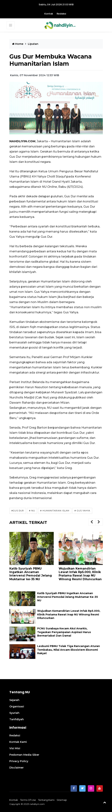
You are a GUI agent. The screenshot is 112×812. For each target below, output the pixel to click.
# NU (32, 510)
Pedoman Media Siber (24, 754)
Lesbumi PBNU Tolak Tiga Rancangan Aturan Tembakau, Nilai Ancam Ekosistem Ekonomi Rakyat (68, 649)
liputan (33, 44)
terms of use (28, 799)
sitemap (62, 799)
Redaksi (61, 13)
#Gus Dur (17, 510)
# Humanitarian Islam (54, 510)
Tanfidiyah (16, 719)
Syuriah (14, 713)
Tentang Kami (46, 799)
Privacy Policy (18, 761)
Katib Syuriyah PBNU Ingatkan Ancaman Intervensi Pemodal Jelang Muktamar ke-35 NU (30, 574)
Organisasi (16, 706)
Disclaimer (16, 767)
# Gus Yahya (82, 510)
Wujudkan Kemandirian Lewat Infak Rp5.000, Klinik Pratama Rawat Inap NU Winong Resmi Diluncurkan (80, 574)
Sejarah (14, 700)
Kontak (48, 13)
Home (17, 44)
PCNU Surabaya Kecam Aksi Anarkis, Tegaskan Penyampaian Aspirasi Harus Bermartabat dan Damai (64, 632)
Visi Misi (14, 748)
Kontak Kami (18, 742)
